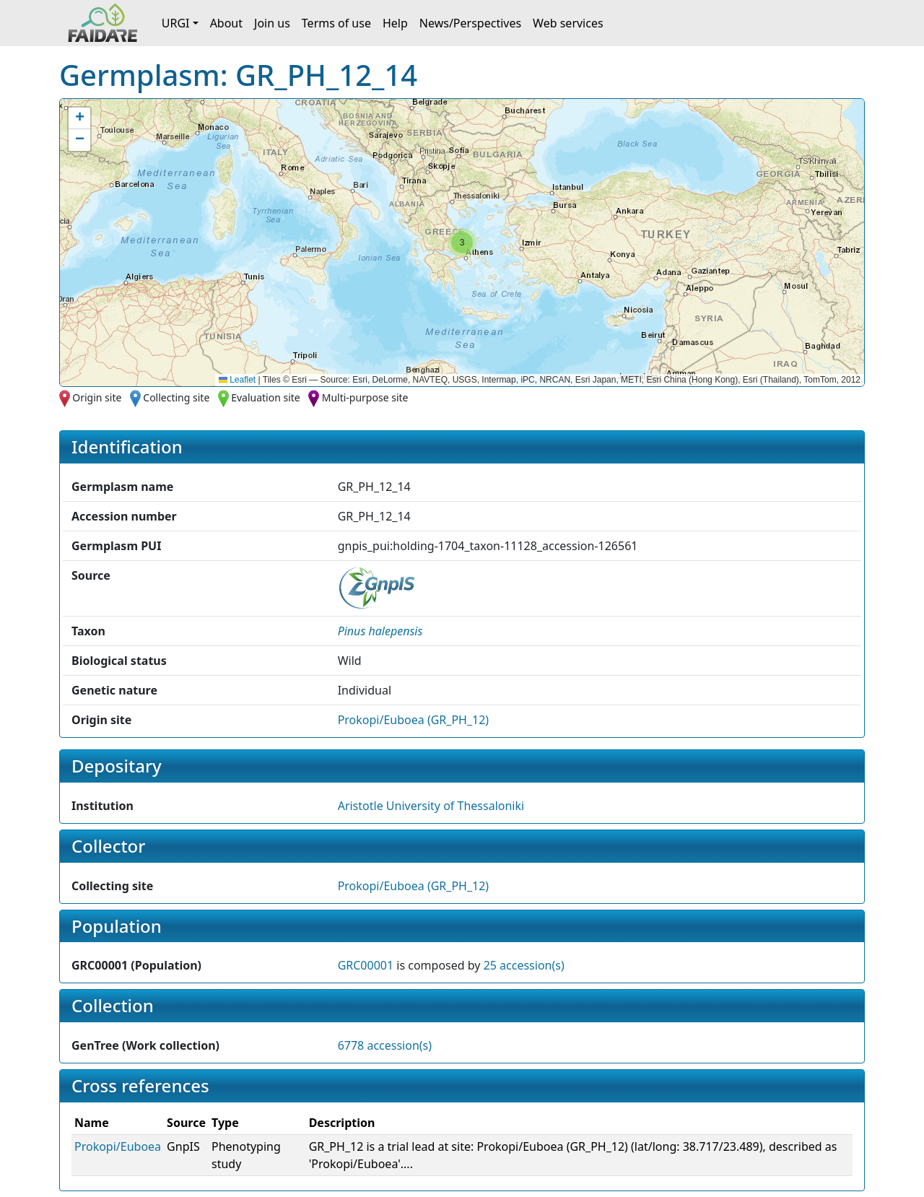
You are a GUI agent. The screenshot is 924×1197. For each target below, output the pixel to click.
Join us (272, 23)
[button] (462, 242)
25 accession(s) (524, 965)
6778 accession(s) (385, 1045)
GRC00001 (365, 965)
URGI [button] (176, 23)
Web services (568, 23)
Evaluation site (265, 397)
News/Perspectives (470, 23)
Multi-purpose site (365, 397)
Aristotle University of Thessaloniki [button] (431, 806)
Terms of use (336, 23)
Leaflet (237, 380)
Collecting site (176, 397)
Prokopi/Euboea (117, 1146)
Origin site (96, 397)
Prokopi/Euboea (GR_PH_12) (413, 720)
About (226, 23)
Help (395, 23)
